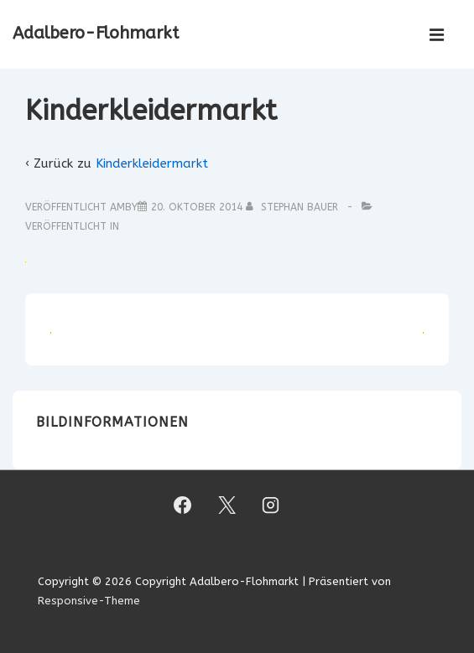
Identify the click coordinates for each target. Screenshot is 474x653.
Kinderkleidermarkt (152, 163)
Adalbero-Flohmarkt (96, 33)
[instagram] (271, 504)
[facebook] (182, 504)
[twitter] (226, 504)
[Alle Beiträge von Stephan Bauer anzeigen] (293, 207)
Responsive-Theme (89, 600)
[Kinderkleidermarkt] (196, 207)
